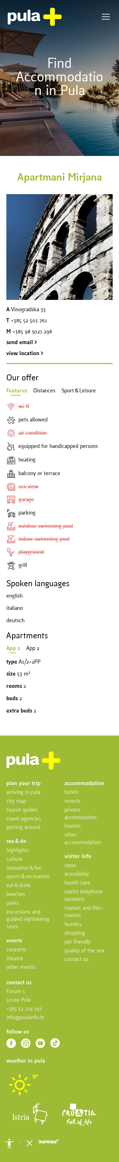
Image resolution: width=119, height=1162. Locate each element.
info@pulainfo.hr (25, 1017)
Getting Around (23, 827)
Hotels (71, 792)
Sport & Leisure (79, 391)
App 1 (13, 648)
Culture (14, 859)
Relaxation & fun (24, 868)
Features (16, 391)
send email (21, 342)
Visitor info (77, 856)
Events (14, 941)
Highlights (17, 850)
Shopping (74, 933)
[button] (9, 1143)
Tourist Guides (22, 810)
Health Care (77, 883)
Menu (105, 17)
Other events (21, 967)
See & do (16, 841)
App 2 (32, 648)
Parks (12, 903)
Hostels (72, 826)
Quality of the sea (84, 951)
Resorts (72, 801)
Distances (44, 391)
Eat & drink (18, 885)
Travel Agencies (23, 819)
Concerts (16, 950)
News (70, 865)
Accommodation (84, 783)
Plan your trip (23, 783)
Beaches (15, 894)
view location (24, 353)
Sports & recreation (27, 876)
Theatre (14, 959)
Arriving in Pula (23, 792)
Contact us (76, 959)
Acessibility (76, 874)
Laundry (73, 924)
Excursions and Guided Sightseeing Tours (28, 919)
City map (16, 801)
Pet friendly (77, 942)
